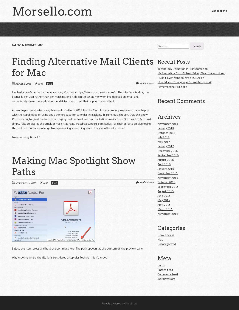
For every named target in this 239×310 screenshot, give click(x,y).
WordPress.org (166, 279)
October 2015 (166, 182)
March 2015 (165, 209)
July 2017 (164, 137)
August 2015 (166, 191)
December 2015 (168, 173)
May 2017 (164, 142)
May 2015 (164, 200)
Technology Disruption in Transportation (183, 69)
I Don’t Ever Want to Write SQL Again (181, 78)
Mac (49, 83)
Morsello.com (52, 11)
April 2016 (164, 164)
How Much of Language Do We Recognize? (184, 82)
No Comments (146, 83)
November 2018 (168, 124)
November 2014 (168, 213)
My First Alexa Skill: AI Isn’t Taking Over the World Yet (191, 73)
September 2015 (168, 187)
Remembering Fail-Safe (172, 87)
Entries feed (165, 270)
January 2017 (166, 146)
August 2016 (166, 160)
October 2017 (166, 133)
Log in (161, 265)
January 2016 (166, 169)
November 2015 (168, 178)
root (40, 83)
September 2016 (168, 155)
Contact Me (219, 11)
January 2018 (166, 128)
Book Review (166, 235)
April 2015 (164, 204)
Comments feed (168, 274)
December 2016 (168, 151)
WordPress (131, 303)
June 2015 (164, 195)
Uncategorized (167, 244)
